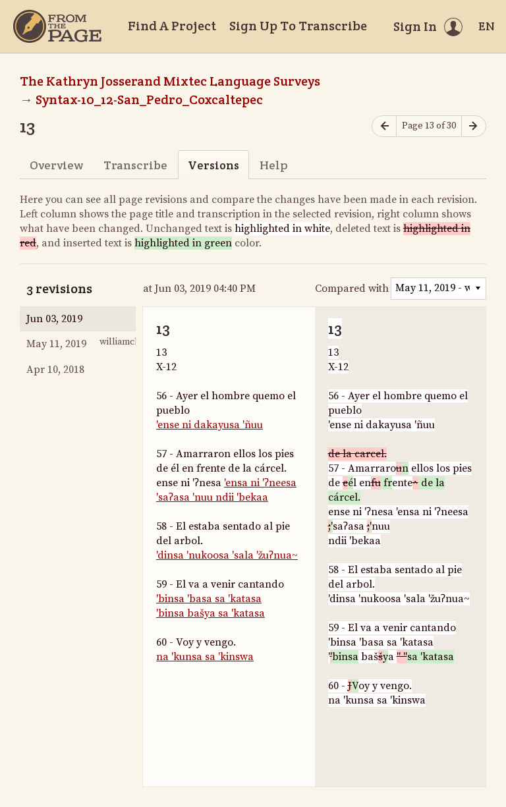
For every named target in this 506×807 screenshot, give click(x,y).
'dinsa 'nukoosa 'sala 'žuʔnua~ (227, 555)
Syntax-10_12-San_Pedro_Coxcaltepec (149, 99)
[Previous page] (384, 126)
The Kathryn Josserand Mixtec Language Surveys (170, 81)
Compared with (352, 288)
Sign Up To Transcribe (298, 25)
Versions (213, 165)
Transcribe (135, 165)
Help (274, 165)
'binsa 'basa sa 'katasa (209, 598)
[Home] (57, 26)
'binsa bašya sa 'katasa (210, 613)
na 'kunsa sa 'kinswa (205, 656)
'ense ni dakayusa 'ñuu (209, 424)
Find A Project (172, 25)
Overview (56, 165)
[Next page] (473, 126)
